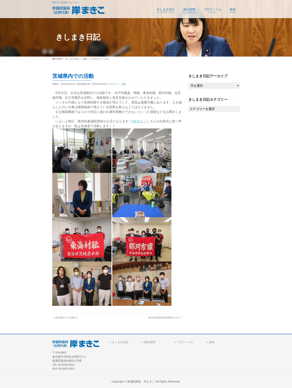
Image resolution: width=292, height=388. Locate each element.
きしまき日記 (120, 342)
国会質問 (149, 342)
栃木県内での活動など (65, 317)
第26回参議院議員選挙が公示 (165, 317)
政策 (211, 342)
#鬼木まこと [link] (140, 121)
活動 (124, 84)
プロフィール (185, 342)
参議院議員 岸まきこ (141, 381)
